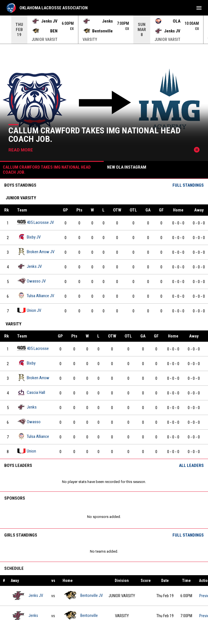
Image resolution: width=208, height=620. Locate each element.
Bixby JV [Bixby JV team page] (29, 237)
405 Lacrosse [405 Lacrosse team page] (33, 348)
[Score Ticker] (104, 30)
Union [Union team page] (26, 450)
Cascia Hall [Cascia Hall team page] (31, 392)
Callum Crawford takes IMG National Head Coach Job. (94, 134)
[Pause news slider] (196, 149)
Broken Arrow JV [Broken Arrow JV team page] (35, 251)
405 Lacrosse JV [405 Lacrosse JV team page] (35, 222)
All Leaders (191, 465)
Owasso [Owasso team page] (29, 421)
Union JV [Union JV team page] (29, 310)
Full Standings (188, 185)
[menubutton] (199, 8)
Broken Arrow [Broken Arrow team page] (33, 377)
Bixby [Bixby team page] (26, 363)
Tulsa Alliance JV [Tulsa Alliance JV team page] (35, 295)
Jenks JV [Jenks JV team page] (29, 266)
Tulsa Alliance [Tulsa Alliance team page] (33, 436)
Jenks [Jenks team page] (27, 407)
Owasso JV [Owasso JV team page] (31, 280)
